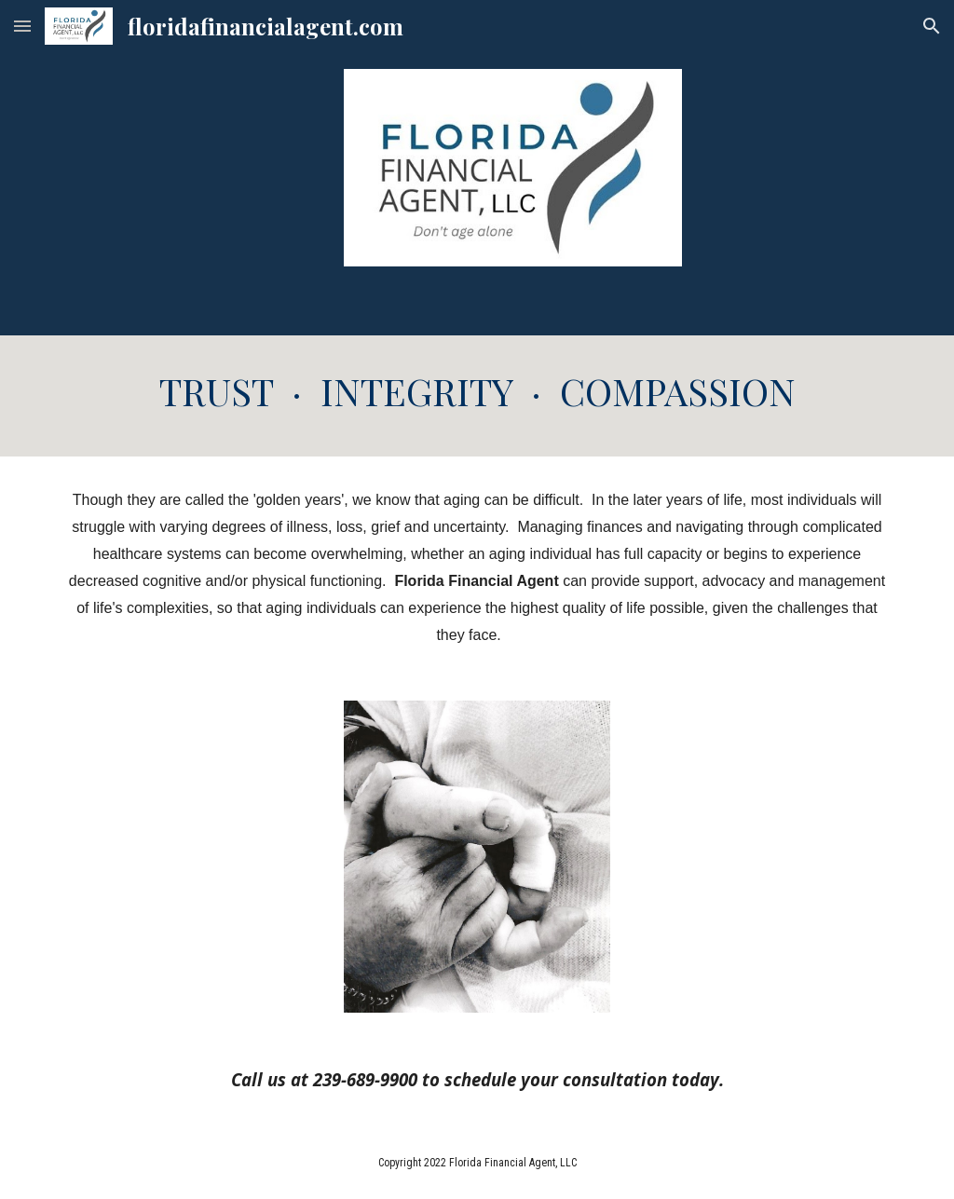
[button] (22, 25)
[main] (477, 396)
